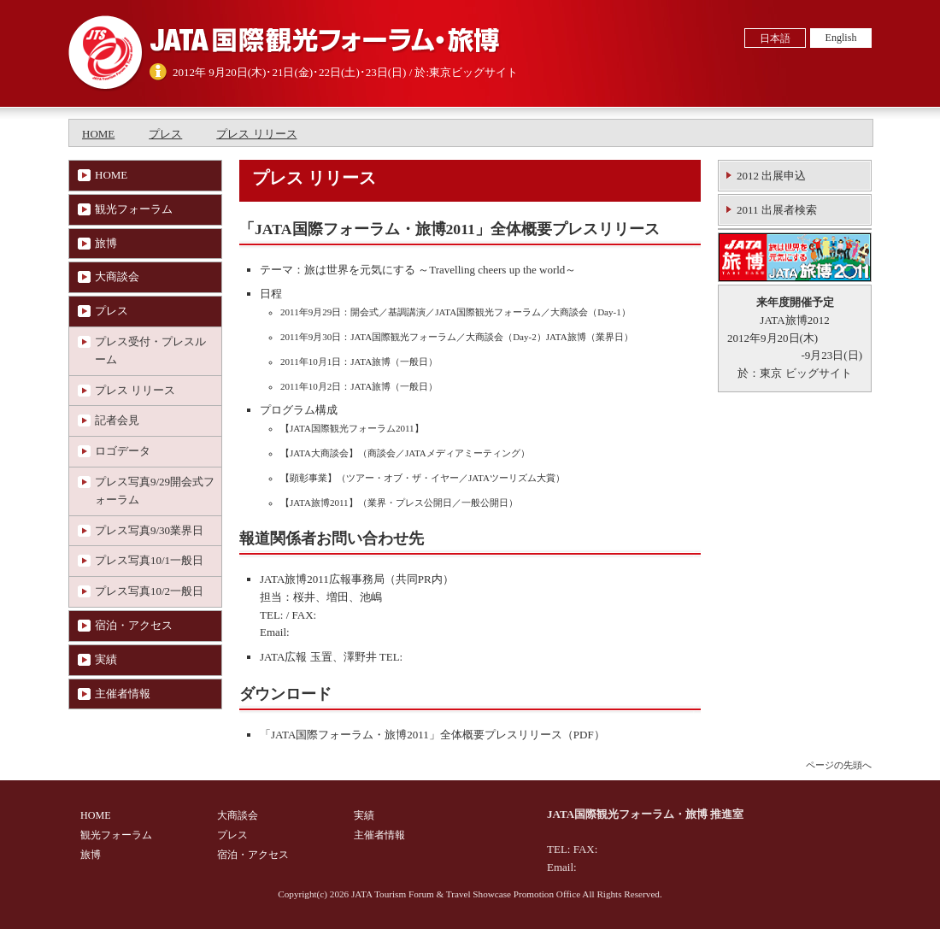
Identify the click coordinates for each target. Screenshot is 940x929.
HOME (98, 133)
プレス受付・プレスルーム (150, 350)
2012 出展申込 (771, 175)
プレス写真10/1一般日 (149, 560)
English (841, 38)
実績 (106, 659)
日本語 (775, 38)
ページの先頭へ (839, 765)
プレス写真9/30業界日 (149, 530)
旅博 (106, 243)
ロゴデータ (122, 450)
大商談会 (117, 276)
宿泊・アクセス (134, 625)
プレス (165, 133)
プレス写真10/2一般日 (149, 591)
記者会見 (117, 420)
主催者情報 (122, 693)
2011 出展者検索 (777, 209)
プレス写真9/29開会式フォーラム (154, 490)
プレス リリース (256, 133)
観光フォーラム (134, 209)
